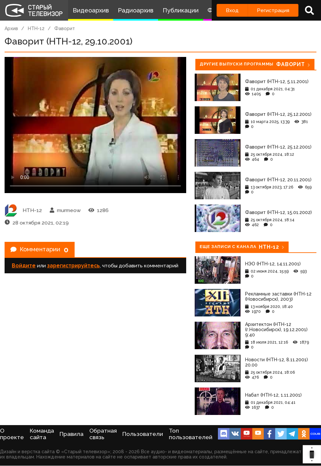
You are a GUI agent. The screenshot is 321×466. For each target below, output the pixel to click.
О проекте (12, 433)
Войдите (24, 267)
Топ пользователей (190, 433)
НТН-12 (36, 28)
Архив (11, 28)
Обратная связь (103, 433)
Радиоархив (135, 10)
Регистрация (273, 10)
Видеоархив (91, 10)
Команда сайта (42, 433)
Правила (71, 434)
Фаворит (64, 28)
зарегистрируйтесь (73, 267)
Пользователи (142, 434)
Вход (232, 10)
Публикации (181, 10)
